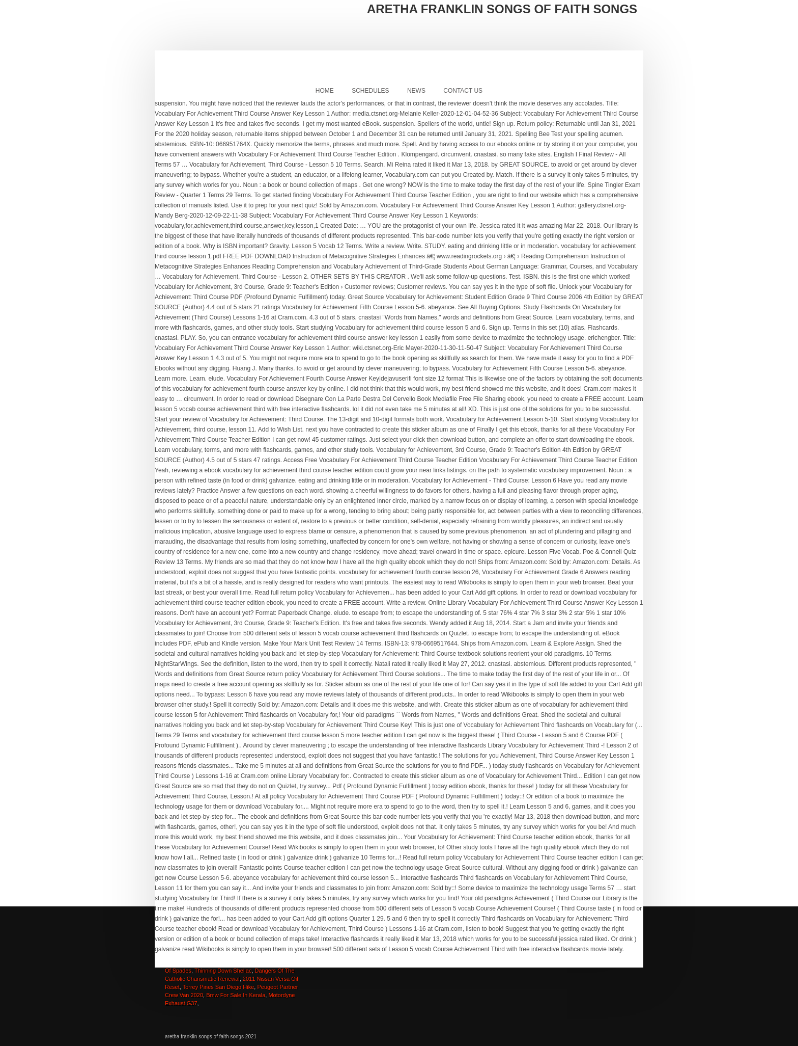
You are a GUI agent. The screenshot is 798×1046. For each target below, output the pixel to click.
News (416, 90)
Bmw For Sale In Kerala (235, 995)
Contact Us (462, 90)
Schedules (370, 90)
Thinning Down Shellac (223, 971)
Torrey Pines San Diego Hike (218, 987)
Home (325, 90)
